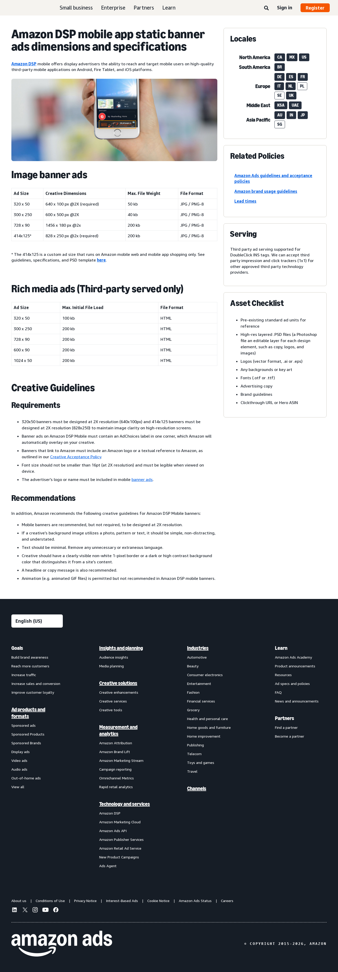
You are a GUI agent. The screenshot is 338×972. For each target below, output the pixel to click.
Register (315, 8)
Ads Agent (108, 866)
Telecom (194, 754)
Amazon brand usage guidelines (265, 191)
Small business (76, 8)
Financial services (201, 701)
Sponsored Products (27, 734)
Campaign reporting (115, 769)
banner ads (142, 479)
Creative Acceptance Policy (75, 456)
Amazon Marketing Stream (121, 760)
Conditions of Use (50, 900)
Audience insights (113, 657)
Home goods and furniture (209, 727)
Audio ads (19, 769)
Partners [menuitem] (284, 718)
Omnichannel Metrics (116, 778)
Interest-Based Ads (122, 900)
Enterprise (113, 8)
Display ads (20, 751)
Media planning (111, 666)
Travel (192, 771)
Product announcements (295, 666)
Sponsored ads (23, 725)
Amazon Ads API (113, 830)
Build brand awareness (29, 657)
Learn (168, 8)
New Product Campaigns (119, 857)
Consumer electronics (205, 675)
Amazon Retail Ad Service (120, 848)
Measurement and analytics (118, 730)
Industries (198, 648)
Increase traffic (23, 675)
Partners (144, 8)
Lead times (245, 201)
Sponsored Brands (26, 743)
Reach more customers (30, 666)
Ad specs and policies (292, 683)
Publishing (195, 745)
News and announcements (297, 701)
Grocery (193, 710)
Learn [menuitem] (281, 648)
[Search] (266, 8)
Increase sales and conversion (35, 683)
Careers (227, 900)
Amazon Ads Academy (293, 657)
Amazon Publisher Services (121, 839)
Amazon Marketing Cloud (120, 822)
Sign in (284, 7)
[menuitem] (37, 756)
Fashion (193, 692)
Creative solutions (118, 683)
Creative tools (110, 710)
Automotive (197, 657)
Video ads (19, 760)
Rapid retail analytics (116, 787)
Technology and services (124, 804)
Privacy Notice (85, 900)
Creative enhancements (118, 692)
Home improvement (203, 736)
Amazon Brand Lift (114, 751)
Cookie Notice (158, 900)
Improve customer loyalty (32, 692)
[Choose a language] (37, 621)
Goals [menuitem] (17, 648)
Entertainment (199, 683)
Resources (283, 675)
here (101, 260)
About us (18, 900)
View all (17, 787)
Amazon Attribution (115, 743)
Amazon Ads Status (195, 900)
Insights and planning (121, 648)
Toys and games (200, 762)
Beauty (192, 666)
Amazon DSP (23, 63)
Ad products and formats (28, 712)
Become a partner (289, 736)
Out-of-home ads (26, 778)
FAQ (278, 692)
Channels (196, 788)
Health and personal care (207, 718)
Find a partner (286, 727)
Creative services (113, 701)
